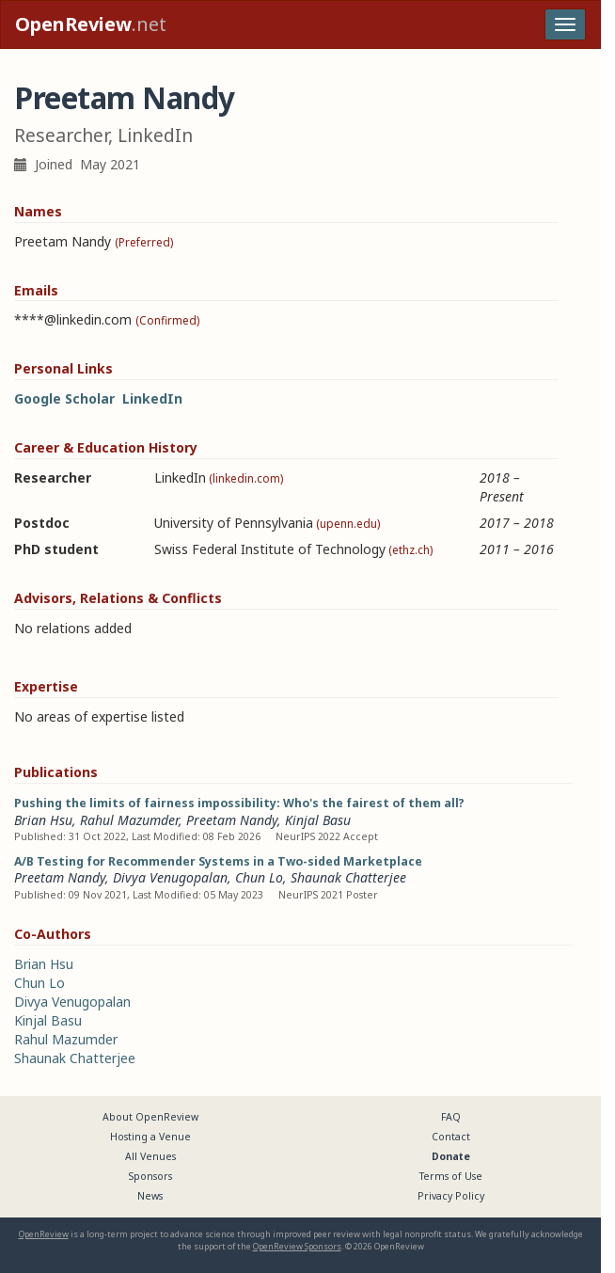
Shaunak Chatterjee (348, 877)
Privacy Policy (451, 1195)
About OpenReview (150, 1116)
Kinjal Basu (318, 820)
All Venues (150, 1156)
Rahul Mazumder (129, 820)
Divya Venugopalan (170, 877)
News (150, 1195)
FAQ (451, 1116)
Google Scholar (64, 398)
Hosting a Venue (150, 1136)
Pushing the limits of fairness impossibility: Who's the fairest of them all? (239, 803)
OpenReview (44, 1234)
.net (90, 24)
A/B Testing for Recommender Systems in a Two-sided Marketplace (218, 861)
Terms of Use (450, 1176)
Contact (451, 1136)
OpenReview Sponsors (297, 1246)
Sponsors (150, 1176)
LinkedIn (152, 398)
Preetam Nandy (231, 820)
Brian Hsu (43, 820)
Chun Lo (259, 877)
